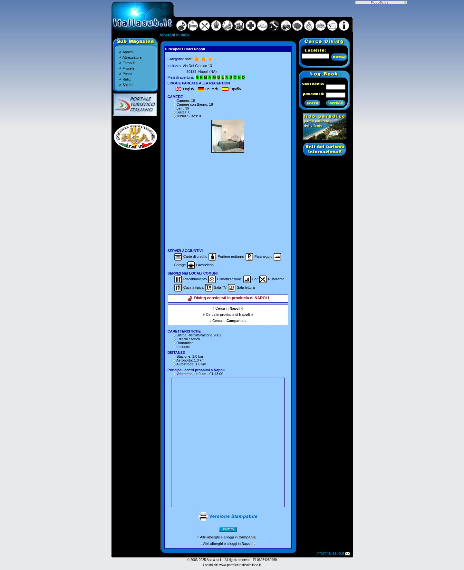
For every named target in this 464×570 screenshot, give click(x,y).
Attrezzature (131, 57)
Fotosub (128, 63)
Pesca (127, 74)
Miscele (128, 68)
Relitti (126, 79)
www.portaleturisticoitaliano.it (240, 565)
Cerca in (227, 308)
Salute (127, 85)
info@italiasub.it (333, 553)
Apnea (127, 52)
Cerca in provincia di (228, 314)
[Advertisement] (228, 200)
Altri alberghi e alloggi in (228, 537)
